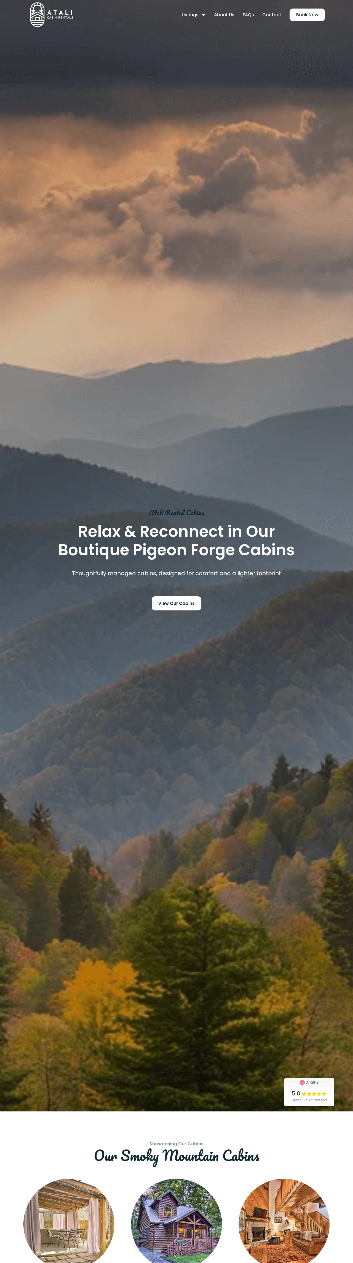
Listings (194, 15)
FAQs (248, 15)
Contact (271, 15)
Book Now (307, 15)
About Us (224, 15)
